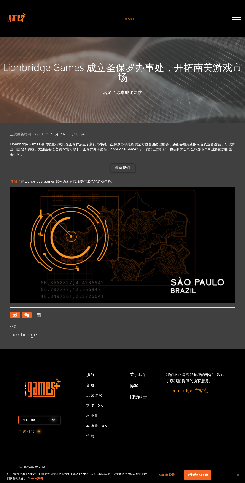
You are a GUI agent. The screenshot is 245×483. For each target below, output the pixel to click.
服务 (90, 375)
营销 (90, 436)
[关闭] (238, 475)
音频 (90, 385)
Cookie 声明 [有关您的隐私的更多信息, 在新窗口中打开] (35, 478)
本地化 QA (97, 426)
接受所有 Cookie (197, 475)
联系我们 (130, 19)
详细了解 (17, 181)
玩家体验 (94, 395)
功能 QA (94, 405)
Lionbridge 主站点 (187, 391)
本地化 (92, 416)
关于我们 (138, 375)
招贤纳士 (138, 397)
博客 (134, 386)
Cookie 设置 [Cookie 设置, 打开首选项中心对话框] (167, 475)
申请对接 (26, 431)
